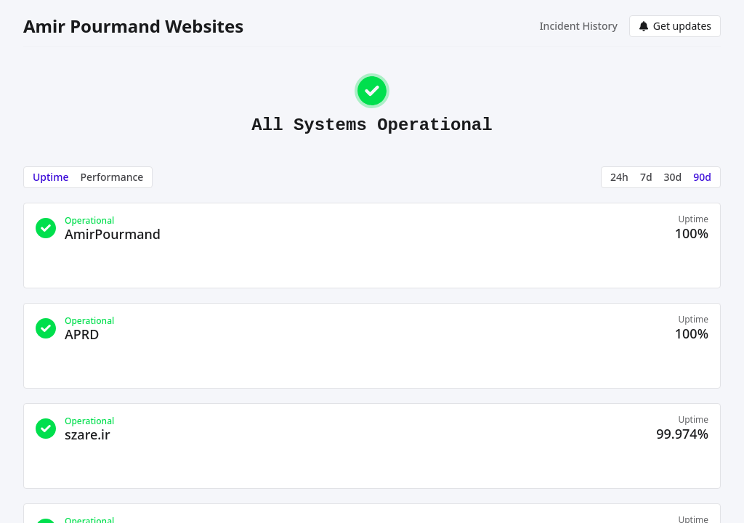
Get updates (675, 26)
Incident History (579, 26)
